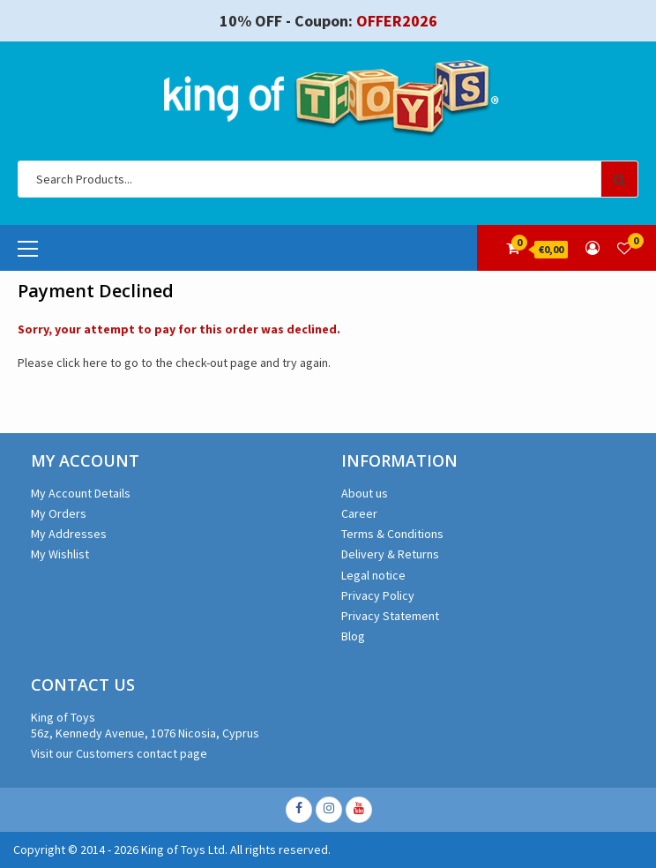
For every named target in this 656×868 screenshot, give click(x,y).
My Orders (58, 513)
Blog (353, 636)
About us (364, 493)
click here (82, 362)
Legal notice (373, 575)
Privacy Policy (377, 595)
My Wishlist (60, 554)
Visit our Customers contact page (119, 753)
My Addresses (69, 534)
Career (359, 513)
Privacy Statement (390, 616)
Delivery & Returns (390, 554)
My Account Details (80, 493)
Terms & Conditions (392, 534)
